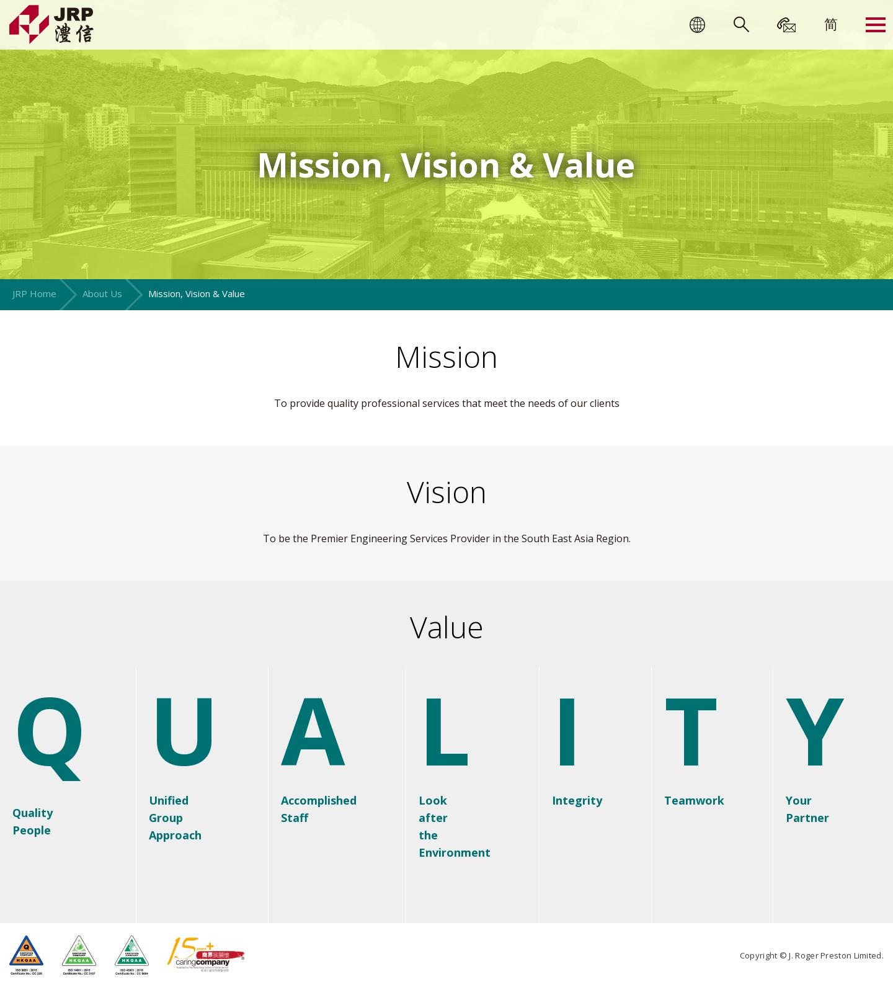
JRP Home (34, 293)
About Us (102, 293)
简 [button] (831, 23)
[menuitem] (831, 23)
